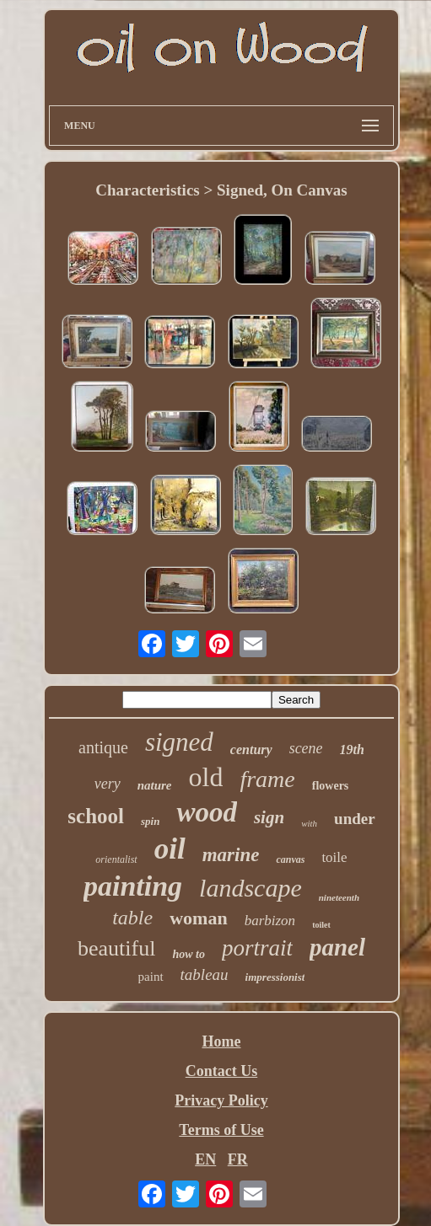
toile (334, 857)
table (132, 918)
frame (267, 779)
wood (206, 812)
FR (238, 1159)
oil (170, 849)
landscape (250, 888)
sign (269, 817)
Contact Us (222, 1071)
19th (352, 749)
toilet (321, 924)
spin (150, 821)
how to (188, 954)
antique (103, 747)
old (206, 777)
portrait (257, 948)
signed (179, 742)
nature (154, 785)
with (309, 823)
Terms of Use (221, 1130)
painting (133, 886)
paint (151, 976)
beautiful (116, 948)
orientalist (116, 859)
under (354, 818)
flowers (330, 785)
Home (221, 1041)
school (95, 816)
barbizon (270, 921)
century (251, 749)
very (107, 783)
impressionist (275, 977)
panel (337, 947)
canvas (290, 859)
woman (198, 918)
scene (306, 748)
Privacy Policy (221, 1100)
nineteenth (339, 897)
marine (231, 854)
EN (205, 1159)
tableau (204, 974)
